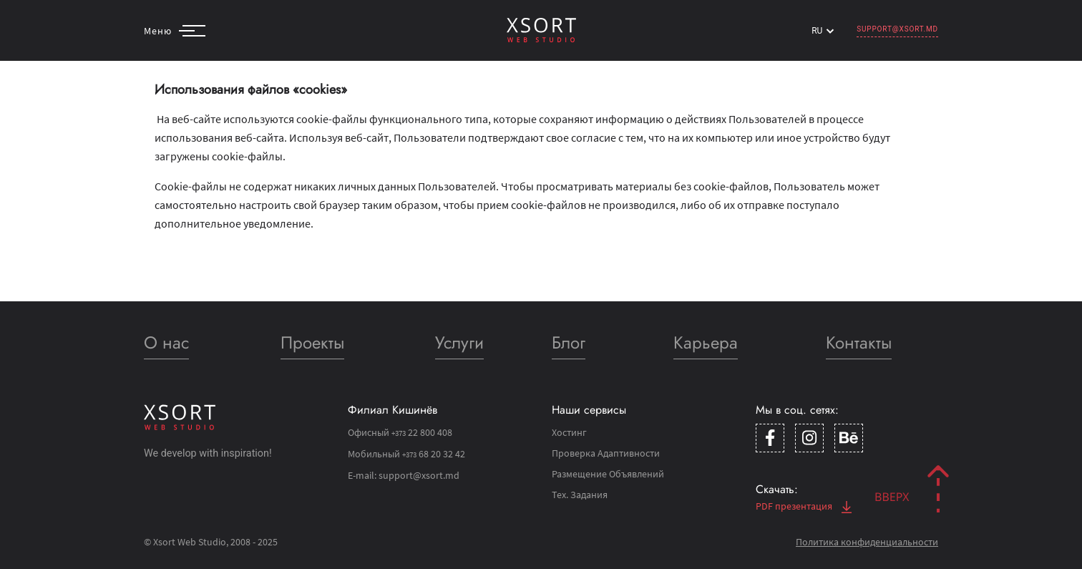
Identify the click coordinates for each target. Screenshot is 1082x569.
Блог (568, 342)
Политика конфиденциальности (867, 541)
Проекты (312, 342)
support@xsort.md (897, 29)
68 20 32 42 (433, 453)
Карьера (705, 342)
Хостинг (569, 432)
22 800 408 (421, 432)
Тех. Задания (580, 494)
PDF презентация (804, 506)
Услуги (459, 342)
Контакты (859, 342)
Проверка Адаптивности (606, 453)
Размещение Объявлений (608, 473)
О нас (166, 342)
